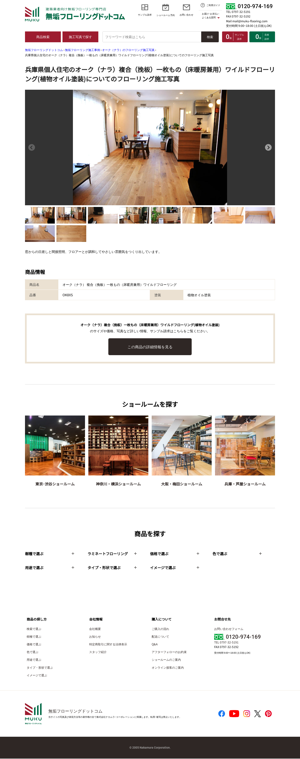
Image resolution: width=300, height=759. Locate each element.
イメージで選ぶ (37, 675)
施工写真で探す (80, 36)
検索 (210, 37)
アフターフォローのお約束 (169, 652)
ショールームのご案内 (166, 660)
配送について (160, 637)
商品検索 (43, 36)
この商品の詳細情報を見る (150, 346)
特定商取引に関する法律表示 (108, 644)
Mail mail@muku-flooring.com (247, 21)
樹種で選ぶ (34, 637)
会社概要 (95, 629)
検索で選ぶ (34, 629)
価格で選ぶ (34, 644)
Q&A (155, 644)
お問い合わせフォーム (228, 629)
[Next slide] (268, 147)
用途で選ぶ (34, 660)
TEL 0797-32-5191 (238, 12)
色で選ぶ (32, 652)
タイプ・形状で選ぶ (40, 668)
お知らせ (95, 637)
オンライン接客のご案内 (168, 668)
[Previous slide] (31, 147)
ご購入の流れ (160, 629)
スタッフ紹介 (98, 652)
